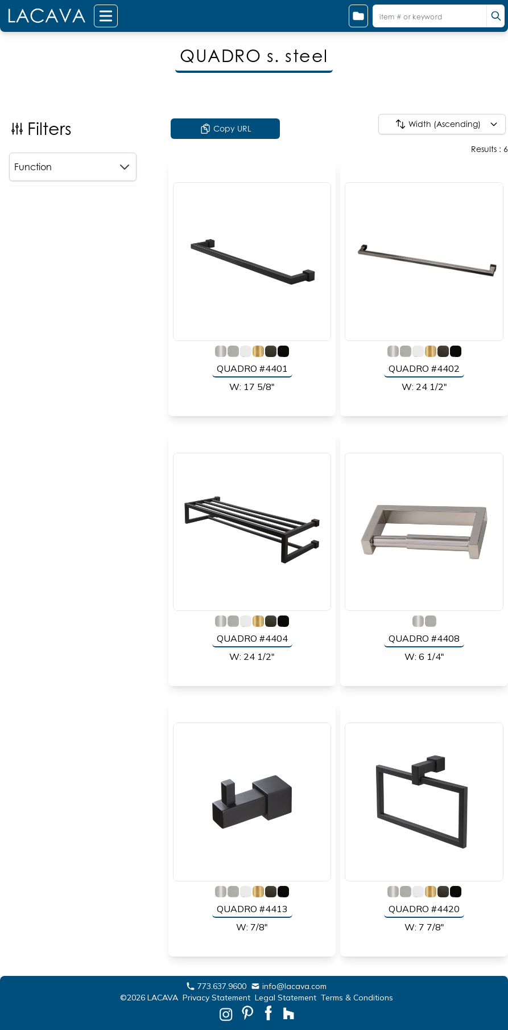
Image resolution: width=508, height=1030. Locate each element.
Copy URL (225, 128)
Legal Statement (285, 997)
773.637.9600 (216, 986)
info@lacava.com (289, 986)
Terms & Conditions (357, 997)
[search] (495, 16)
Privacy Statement (216, 997)
